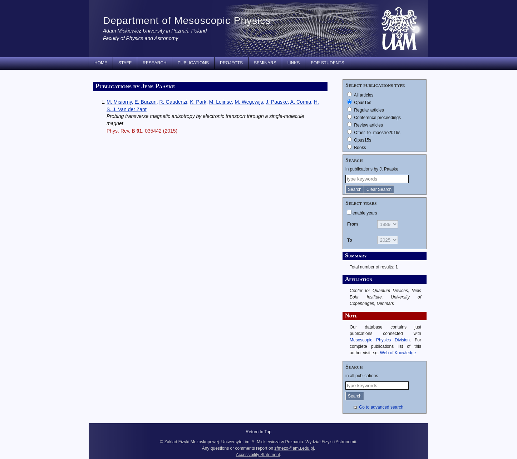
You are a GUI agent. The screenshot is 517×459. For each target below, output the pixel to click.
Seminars (265, 62)
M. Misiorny (119, 102)
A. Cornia (300, 102)
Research (155, 62)
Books (360, 147)
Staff (125, 62)
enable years (365, 213)
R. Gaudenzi (173, 102)
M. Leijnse (220, 102)
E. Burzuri (145, 102)
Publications (193, 62)
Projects (231, 62)
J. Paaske (276, 102)
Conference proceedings (377, 117)
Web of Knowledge (398, 352)
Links (293, 62)
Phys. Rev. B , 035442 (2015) (142, 131)
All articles (364, 95)
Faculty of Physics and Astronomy (140, 38)
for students (327, 62)
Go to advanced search (381, 407)
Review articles (368, 125)
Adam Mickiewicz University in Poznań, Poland (155, 31)
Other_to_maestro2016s (377, 132)
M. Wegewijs (249, 102)
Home (100, 62)
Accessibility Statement (258, 454)
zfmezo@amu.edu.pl (294, 448)
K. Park (198, 102)
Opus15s (362, 102)
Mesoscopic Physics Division (380, 339)
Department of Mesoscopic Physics (187, 20)
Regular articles (369, 110)
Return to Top (258, 431)
